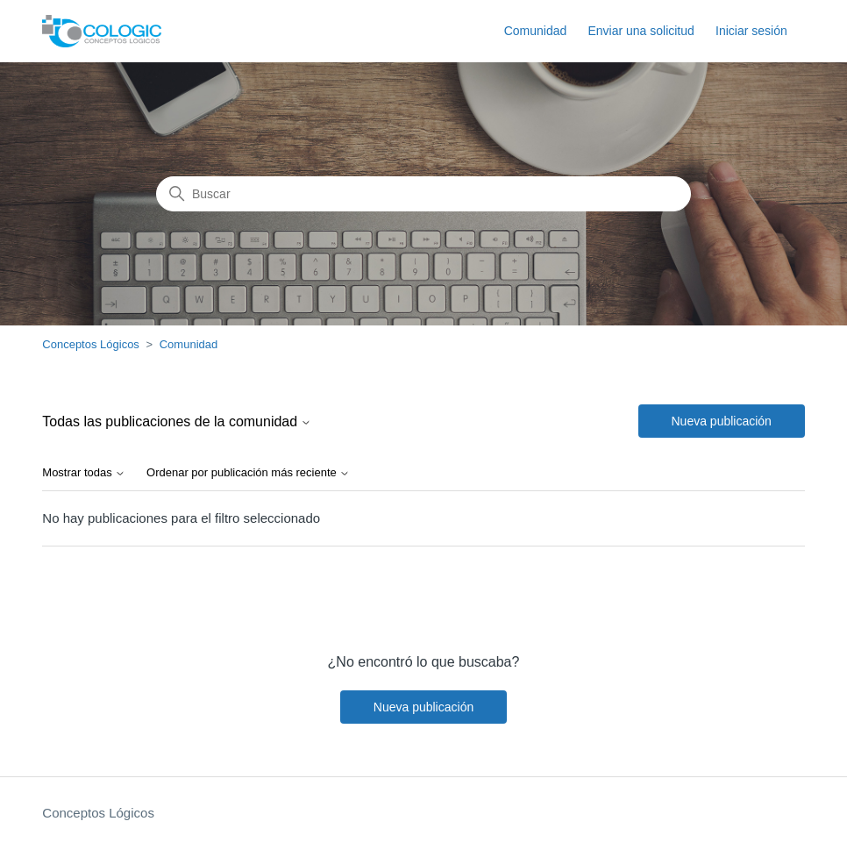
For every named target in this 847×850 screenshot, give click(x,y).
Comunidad (535, 31)
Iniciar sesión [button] (751, 31)
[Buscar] (423, 193)
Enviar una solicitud (640, 31)
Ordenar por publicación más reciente (248, 473)
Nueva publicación (722, 421)
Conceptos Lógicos (90, 344)
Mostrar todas (83, 473)
